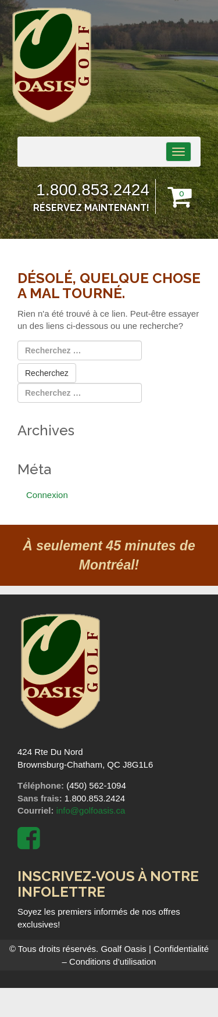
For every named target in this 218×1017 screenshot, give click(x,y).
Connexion (47, 495)
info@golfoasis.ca (91, 810)
